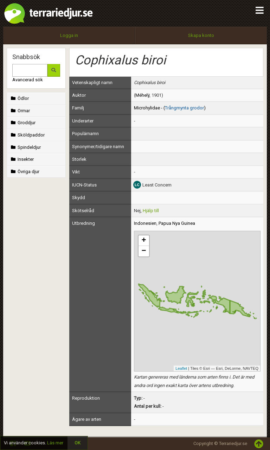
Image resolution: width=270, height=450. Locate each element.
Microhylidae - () (170, 107)
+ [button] (143, 240)
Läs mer (55, 442)
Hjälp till (151, 210)
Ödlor (19, 98)
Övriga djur (24, 171)
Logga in (69, 35)
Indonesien (145, 223)
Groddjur (22, 122)
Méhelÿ (142, 95)
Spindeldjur (25, 147)
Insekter (21, 159)
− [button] (143, 251)
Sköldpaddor (27, 135)
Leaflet (181, 368)
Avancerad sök (27, 79)
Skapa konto (201, 35)
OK (78, 442)
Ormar (19, 110)
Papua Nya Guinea (177, 223)
